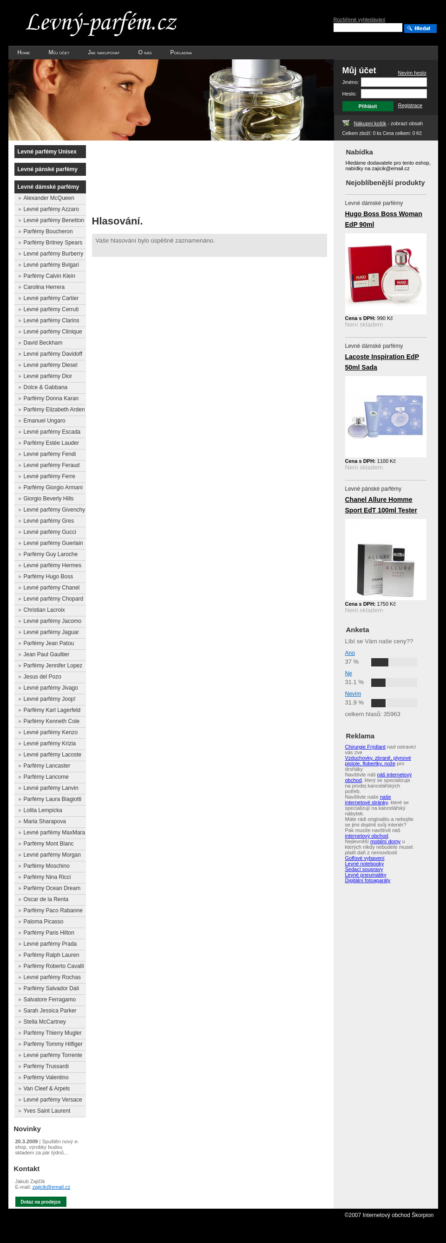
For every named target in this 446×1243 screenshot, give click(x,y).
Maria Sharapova (45, 821)
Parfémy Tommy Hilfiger (53, 1044)
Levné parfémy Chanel (52, 587)
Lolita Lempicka (43, 810)
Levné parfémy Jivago (51, 688)
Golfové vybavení (365, 858)
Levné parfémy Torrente (53, 1055)
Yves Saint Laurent (47, 1111)
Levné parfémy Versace (53, 1099)
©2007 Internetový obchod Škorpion (389, 1215)
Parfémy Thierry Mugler (53, 1033)
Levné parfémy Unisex (47, 151)
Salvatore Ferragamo (50, 999)
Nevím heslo (412, 73)
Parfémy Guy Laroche (51, 554)
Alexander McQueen (49, 198)
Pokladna (181, 52)
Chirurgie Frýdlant (365, 747)
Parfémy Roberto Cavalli (54, 966)
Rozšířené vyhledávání (360, 19)
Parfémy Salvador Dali (51, 988)
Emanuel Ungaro (45, 420)
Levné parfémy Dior (48, 376)
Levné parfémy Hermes (53, 565)
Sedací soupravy (364, 869)
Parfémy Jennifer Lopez (53, 665)
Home (24, 52)
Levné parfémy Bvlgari (51, 265)
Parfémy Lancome (46, 777)
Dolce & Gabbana (46, 387)
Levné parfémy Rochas (52, 977)
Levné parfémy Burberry (54, 253)
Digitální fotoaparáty (368, 880)
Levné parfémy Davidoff (53, 354)
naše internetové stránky (368, 799)
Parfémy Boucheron (48, 231)
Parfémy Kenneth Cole (52, 721)
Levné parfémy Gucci (50, 532)
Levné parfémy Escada (52, 432)
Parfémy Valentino (46, 1077)
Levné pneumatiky (366, 875)
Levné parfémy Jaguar (51, 632)
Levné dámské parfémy (48, 187)
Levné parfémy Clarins (51, 320)
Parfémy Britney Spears (53, 242)
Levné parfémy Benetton (54, 220)
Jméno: (350, 82)
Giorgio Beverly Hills (49, 498)
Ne (348, 673)
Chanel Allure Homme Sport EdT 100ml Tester (381, 505)
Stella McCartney (45, 1022)
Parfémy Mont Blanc (49, 843)
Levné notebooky (364, 863)
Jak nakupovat (103, 52)
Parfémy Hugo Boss (48, 576)
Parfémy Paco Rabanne (53, 910)
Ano (350, 653)
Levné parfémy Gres (49, 521)
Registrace (410, 105)
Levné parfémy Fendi (50, 454)
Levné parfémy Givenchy (54, 509)
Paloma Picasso (44, 921)
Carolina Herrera (44, 287)
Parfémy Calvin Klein (49, 276)
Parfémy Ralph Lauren (51, 955)
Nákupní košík (370, 123)
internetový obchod (366, 836)
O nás (144, 52)
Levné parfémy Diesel (51, 365)
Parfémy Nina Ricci (47, 877)
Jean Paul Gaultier (47, 654)
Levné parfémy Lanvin (51, 788)
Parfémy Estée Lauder (51, 443)
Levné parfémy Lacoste (53, 754)
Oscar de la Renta (46, 899)
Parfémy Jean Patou (49, 643)
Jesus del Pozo (42, 676)
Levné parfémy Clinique (53, 331)
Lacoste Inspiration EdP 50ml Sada (382, 362)
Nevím (353, 694)
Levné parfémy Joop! (50, 699)
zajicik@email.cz (51, 1187)
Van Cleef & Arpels (47, 1088)
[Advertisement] (137, 175)
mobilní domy (385, 841)
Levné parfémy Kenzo (51, 732)
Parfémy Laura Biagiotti (53, 799)
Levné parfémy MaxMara (54, 832)
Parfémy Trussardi (46, 1066)
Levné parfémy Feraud (52, 465)
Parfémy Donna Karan (51, 398)
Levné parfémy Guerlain (53, 543)
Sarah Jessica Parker (50, 1010)
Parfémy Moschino (47, 866)
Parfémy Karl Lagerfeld (52, 710)
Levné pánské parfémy (48, 169)
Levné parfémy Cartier (51, 298)
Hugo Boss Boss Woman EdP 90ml (383, 219)
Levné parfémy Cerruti (51, 309)
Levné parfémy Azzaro (51, 209)
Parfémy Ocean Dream (52, 888)
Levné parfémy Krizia (50, 743)
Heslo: (349, 93)
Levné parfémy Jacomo (53, 621)
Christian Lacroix (44, 610)
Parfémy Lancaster (47, 765)
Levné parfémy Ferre (49, 476)
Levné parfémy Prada (50, 944)
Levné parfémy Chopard (54, 599)
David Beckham (43, 343)
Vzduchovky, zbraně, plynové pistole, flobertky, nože (378, 760)
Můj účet (58, 52)
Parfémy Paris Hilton (49, 932)
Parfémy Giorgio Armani (53, 487)
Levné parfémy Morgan (52, 855)
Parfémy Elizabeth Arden (54, 409)
